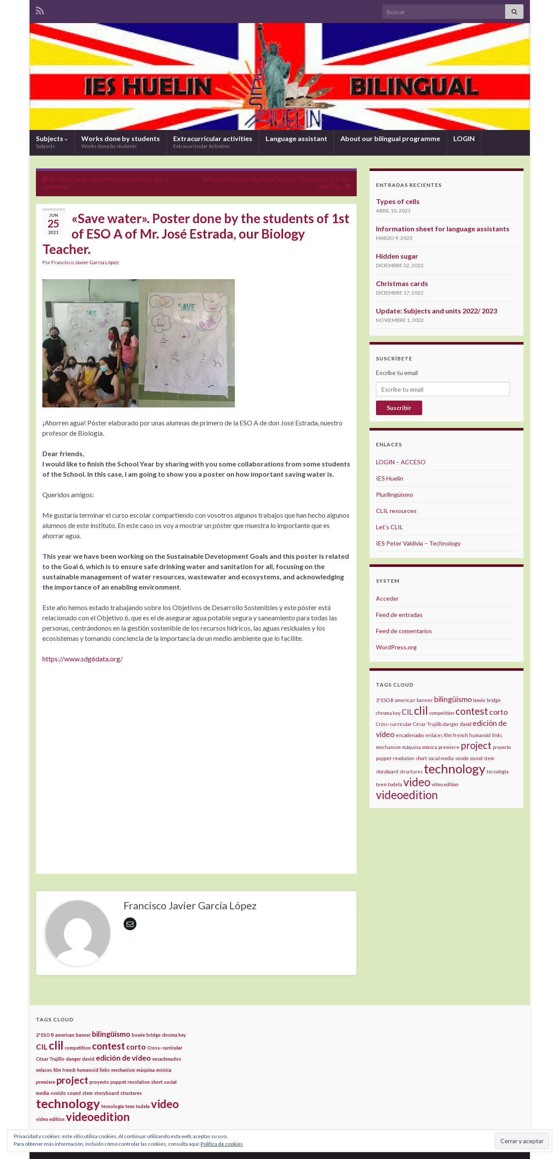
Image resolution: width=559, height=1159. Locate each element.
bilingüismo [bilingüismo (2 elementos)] (453, 699)
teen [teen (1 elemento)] (381, 784)
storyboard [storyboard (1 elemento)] (387, 771)
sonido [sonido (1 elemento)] (461, 758)
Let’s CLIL (389, 527)
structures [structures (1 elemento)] (411, 771)
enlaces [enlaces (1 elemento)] (434, 735)
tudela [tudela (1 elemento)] (395, 784)
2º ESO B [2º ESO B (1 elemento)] (384, 700)
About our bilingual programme (390, 138)
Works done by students (120, 141)
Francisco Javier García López (85, 262)
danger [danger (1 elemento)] (451, 724)
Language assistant (296, 138)
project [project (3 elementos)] (476, 745)
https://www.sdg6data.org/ (82, 659)
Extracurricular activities (212, 141)
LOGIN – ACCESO (401, 462)
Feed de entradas (399, 614)
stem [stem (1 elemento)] (489, 758)
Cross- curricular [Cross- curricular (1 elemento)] (394, 724)
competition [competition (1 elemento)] (441, 713)
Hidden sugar (397, 256)
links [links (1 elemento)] (497, 735)
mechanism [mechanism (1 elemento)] (388, 747)
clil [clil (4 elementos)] (421, 710)
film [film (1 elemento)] (448, 735)
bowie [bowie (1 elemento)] (479, 700)
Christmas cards (402, 283)
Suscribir (399, 407)
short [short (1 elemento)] (421, 758)
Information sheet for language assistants (442, 228)
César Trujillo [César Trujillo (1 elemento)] (427, 724)
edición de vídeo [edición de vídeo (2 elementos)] (123, 1057)
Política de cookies (222, 1144)
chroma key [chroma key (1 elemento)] (388, 713)
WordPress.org (396, 647)
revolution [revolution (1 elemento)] (403, 758)
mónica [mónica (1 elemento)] (429, 747)
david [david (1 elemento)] (465, 724)
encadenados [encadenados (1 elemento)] (410, 735)
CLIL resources (396, 510)
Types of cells (398, 201)
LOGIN (464, 138)
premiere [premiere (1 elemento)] (448, 747)
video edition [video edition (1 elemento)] (445, 784)
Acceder (387, 598)
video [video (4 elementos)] (416, 782)
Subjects (52, 141)
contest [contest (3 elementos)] (471, 711)
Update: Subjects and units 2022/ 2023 (436, 311)
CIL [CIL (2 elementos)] (407, 712)
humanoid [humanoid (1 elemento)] (480, 735)
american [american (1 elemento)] (405, 700)
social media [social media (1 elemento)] (441, 758)
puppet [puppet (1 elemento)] (383, 758)
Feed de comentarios (404, 630)
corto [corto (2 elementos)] (498, 712)
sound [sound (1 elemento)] (476, 758)
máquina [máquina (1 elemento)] (411, 747)
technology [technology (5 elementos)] (454, 768)
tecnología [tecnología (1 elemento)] (498, 771)
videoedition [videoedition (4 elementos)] (407, 795)
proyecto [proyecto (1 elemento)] (502, 747)
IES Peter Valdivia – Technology (418, 543)
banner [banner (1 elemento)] (425, 700)
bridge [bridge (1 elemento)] (494, 700)
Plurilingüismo (394, 494)
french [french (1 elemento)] (460, 735)
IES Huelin (389, 478)
